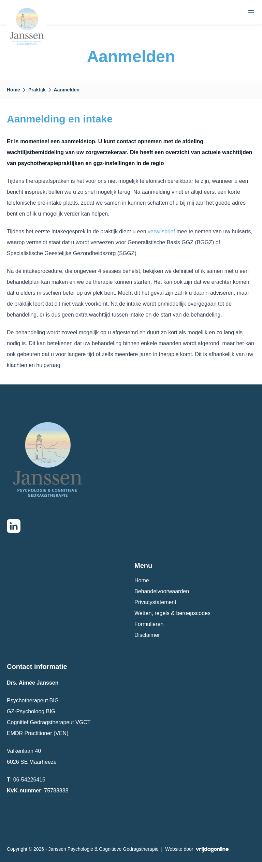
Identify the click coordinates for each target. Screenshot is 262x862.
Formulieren (148, 624)
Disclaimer (147, 635)
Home (141, 580)
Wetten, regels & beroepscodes (172, 613)
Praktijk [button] (37, 89)
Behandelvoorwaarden (161, 591)
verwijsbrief (161, 231)
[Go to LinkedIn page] (13, 526)
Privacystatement (155, 602)
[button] (27, 12)
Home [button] (13, 89)
